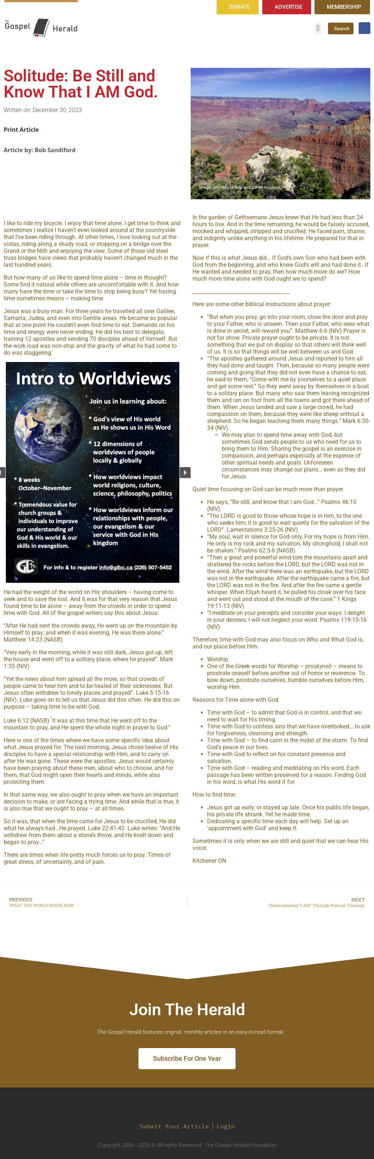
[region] (93, 472)
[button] (317, 28)
